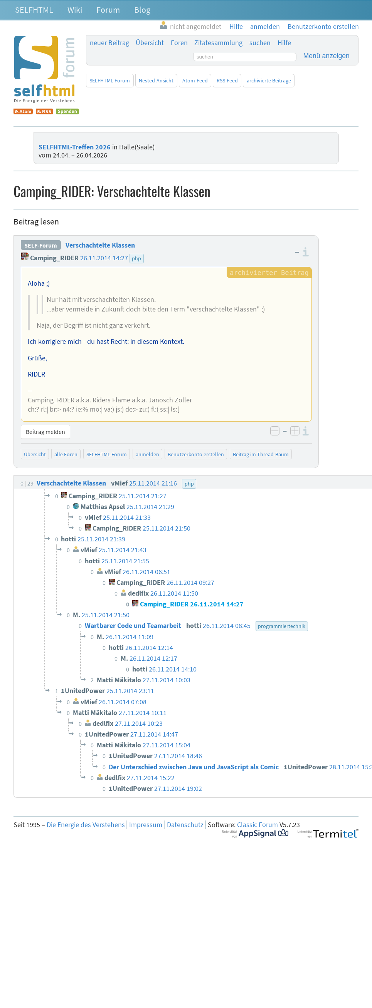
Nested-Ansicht (156, 80)
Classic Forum (257, 824)
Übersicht (150, 43)
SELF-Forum (40, 245)
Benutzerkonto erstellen (196, 454)
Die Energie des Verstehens (86, 824)
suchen (260, 43)
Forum (108, 9)
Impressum (145, 824)
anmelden (147, 454)
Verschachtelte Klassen (100, 245)
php (136, 258)
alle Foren (65, 454)
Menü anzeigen (326, 56)
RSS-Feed (227, 80)
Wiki (74, 9)
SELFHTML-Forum (109, 80)
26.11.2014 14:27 (104, 258)
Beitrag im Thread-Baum (261, 454)
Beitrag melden (45, 431)
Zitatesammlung (218, 43)
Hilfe (284, 43)
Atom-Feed (195, 80)
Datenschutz (185, 824)
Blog (142, 9)
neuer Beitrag (109, 43)
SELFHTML (34, 9)
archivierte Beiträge (269, 80)
